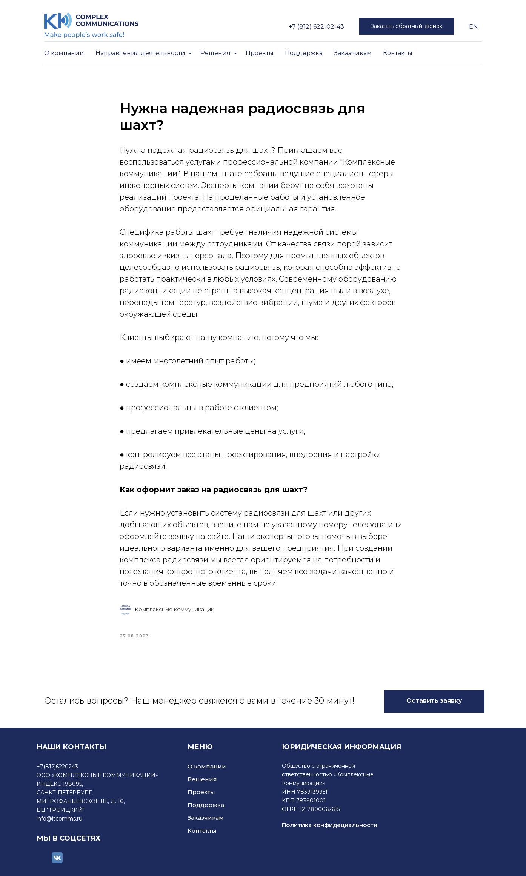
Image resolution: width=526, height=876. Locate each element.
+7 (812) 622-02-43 (316, 26)
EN (473, 26)
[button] (406, 26)
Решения (216, 53)
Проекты (260, 53)
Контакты (397, 53)
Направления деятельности (141, 53)
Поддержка (304, 53)
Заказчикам (353, 53)
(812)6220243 (60, 766)
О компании (64, 53)
